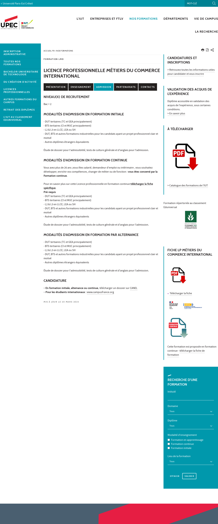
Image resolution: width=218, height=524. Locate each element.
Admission (103, 87)
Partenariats (126, 87)
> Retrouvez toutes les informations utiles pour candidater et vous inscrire (191, 72)
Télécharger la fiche (181, 294)
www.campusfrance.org (100, 292)
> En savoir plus (176, 114)
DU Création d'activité (20, 82)
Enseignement (81, 87)
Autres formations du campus (20, 101)
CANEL (133, 288)
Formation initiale (181, 448)
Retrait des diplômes (19, 109)
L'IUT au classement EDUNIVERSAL (18, 118)
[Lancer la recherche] (214, 3)
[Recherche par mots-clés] (201, 3)
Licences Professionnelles (17, 91)
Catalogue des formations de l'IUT (188, 186)
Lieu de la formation (179, 457)
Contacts (148, 87)
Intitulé (172, 392)
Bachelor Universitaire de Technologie (21, 73)
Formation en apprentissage (187, 440)
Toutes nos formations (12, 63)
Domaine (173, 406)
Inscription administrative (15, 53)
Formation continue (182, 444)
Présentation (56, 87)
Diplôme (172, 421)
